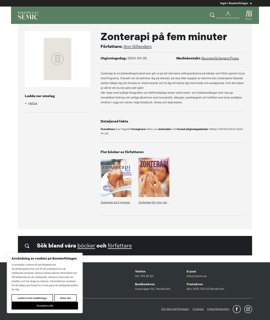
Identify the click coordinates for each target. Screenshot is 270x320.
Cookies (198, 309)
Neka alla (65, 298)
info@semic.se (197, 276)
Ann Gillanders (137, 46)
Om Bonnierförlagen (175, 309)
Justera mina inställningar (32, 298)
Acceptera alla (45, 305)
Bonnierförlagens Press (220, 58)
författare (120, 245)
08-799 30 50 (144, 276)
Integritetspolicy (218, 309)
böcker (86, 245)
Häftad (32, 103)
